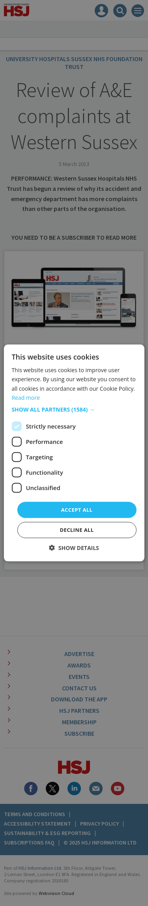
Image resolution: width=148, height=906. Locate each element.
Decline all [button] (77, 529)
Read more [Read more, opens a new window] (25, 397)
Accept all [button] (77, 509)
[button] (73, 409)
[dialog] (74, 453)
